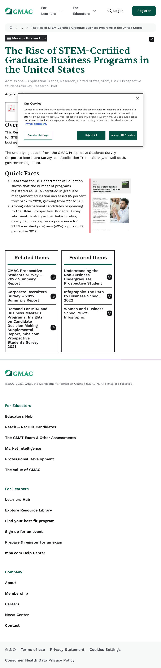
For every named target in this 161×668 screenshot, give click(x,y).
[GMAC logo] (80, 373)
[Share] (151, 39)
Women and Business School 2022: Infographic (84, 313)
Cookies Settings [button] (105, 649)
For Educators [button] (84, 11)
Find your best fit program (30, 521)
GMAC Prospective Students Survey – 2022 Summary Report (25, 277)
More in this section (29, 38)
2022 (105, 81)
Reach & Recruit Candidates (30, 427)
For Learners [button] (52, 11)
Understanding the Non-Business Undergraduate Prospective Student (83, 277)
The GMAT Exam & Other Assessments (40, 437)
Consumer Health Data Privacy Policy (40, 660)
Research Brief (45, 86)
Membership (16, 593)
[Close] (137, 98)
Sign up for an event (24, 531)
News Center (17, 614)
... (22, 27)
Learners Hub (17, 499)
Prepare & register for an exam (33, 542)
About (10, 582)
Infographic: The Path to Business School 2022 (84, 296)
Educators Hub (18, 416)
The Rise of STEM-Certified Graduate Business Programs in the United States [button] (86, 27)
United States (88, 81)
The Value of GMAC (22, 469)
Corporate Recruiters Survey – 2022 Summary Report (27, 296)
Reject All (91, 135)
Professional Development (29, 459)
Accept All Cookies (123, 135)
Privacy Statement (67, 649)
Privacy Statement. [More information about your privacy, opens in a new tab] (36, 123)
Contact (12, 625)
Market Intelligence (23, 448)
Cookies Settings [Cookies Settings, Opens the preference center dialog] (37, 135)
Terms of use (33, 649)
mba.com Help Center (25, 553)
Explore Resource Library (28, 510)
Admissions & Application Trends (31, 81)
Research (67, 81)
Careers (12, 604)
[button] (11, 27)
